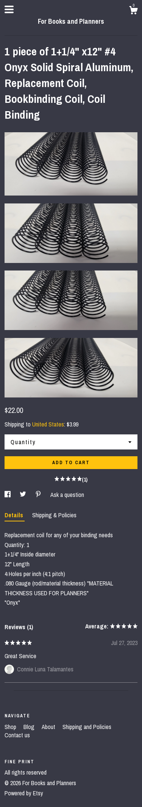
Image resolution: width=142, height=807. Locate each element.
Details (15, 515)
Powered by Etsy (24, 793)
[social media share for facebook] (8, 495)
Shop (11, 727)
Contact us (17, 735)
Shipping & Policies (54, 515)
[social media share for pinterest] (39, 495)
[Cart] (133, 11)
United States (48, 424)
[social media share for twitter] (24, 495)
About (49, 727)
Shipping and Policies (86, 727)
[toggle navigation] (9, 9)
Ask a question (67, 495)
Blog (29, 727)
